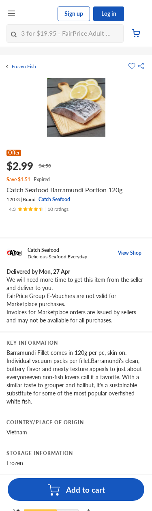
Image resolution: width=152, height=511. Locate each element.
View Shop (129, 253)
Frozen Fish (24, 66)
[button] (141, 66)
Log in (108, 13)
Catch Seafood (54, 199)
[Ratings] (38, 209)
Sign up (73, 13)
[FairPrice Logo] (36, 14)
